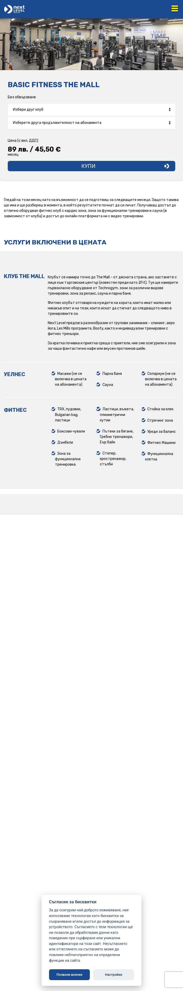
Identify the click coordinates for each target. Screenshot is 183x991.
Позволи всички (69, 975)
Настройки (113, 975)
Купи (88, 166)
